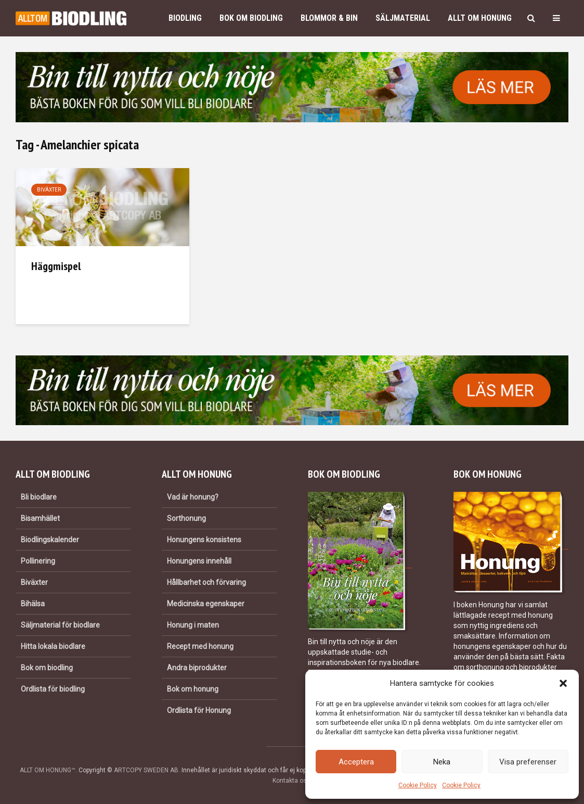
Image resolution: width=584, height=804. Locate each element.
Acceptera (356, 762)
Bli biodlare (39, 497)
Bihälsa (33, 603)
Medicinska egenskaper (205, 603)
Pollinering (38, 561)
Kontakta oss (291, 780)
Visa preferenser (527, 762)
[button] (563, 683)
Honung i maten (193, 625)
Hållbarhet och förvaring (206, 582)
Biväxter (49, 190)
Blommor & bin (329, 18)
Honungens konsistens (204, 539)
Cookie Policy (417, 785)
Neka (441, 762)
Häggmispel (56, 266)
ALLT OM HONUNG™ (47, 770)
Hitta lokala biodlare (53, 646)
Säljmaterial (402, 18)
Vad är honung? (192, 497)
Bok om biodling (251, 18)
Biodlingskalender (50, 539)
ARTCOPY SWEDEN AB (146, 770)
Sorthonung (186, 518)
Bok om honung (192, 689)
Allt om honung (480, 18)
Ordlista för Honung (199, 710)
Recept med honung (200, 646)
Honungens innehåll (199, 561)
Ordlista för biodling (53, 689)
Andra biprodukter (197, 667)
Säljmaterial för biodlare (60, 625)
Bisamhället (40, 518)
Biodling (185, 18)
